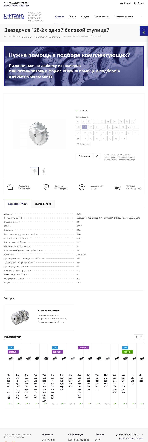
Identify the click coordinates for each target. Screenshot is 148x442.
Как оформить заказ (78, 419)
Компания (47, 414)
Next (141, 337)
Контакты (47, 427)
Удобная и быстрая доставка (134, 187)
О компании (48, 419)
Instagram (141, 426)
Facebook (133, 426)
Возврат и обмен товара (98, 187)
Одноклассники (133, 433)
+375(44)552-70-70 (129, 414)
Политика (47, 430)
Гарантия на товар (78, 430)
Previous (136, 337)
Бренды (99, 427)
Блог (97, 419)
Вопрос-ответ (102, 423)
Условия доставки (77, 427)
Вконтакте (126, 426)
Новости (46, 423)
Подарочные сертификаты (24, 187)
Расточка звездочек (48, 310)
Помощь (99, 414)
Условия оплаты (76, 423)
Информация (75, 414)
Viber (141, 433)
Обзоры (99, 430)
